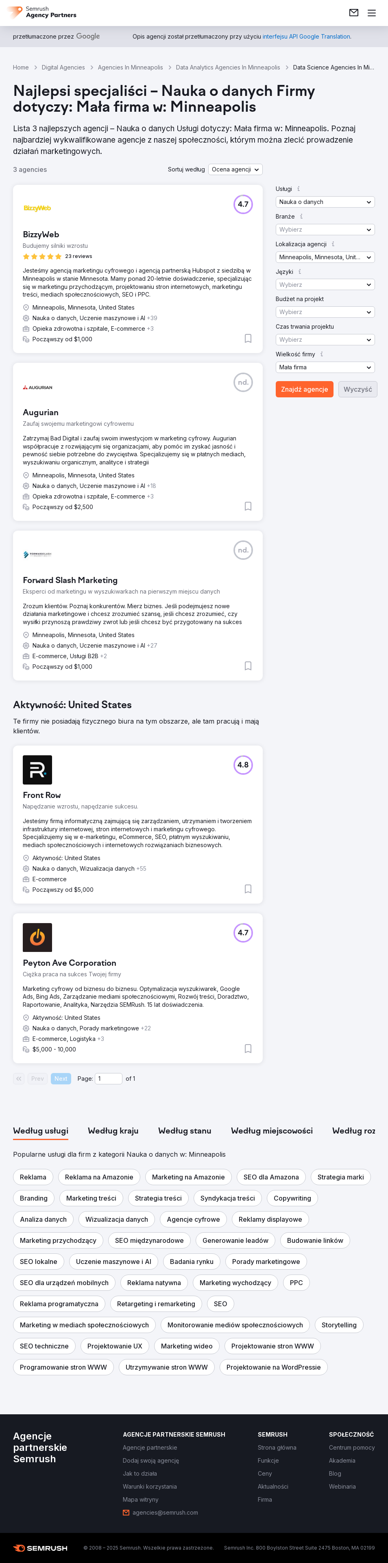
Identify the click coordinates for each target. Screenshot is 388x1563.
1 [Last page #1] (134, 1078)
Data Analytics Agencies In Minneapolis (228, 67)
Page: (85, 1078)
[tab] (40, 1131)
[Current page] (108, 1078)
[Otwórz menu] (371, 13)
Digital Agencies (63, 67)
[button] (235, 169)
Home (21, 67)
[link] (354, 13)
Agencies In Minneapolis (130, 67)
